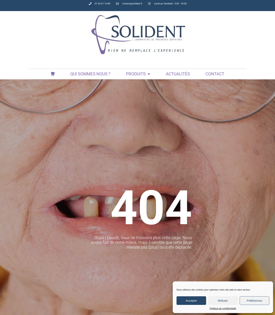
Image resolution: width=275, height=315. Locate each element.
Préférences (254, 300)
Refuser (223, 300)
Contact (215, 74)
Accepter (191, 300)
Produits (138, 74)
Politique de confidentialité (223, 308)
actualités (178, 74)
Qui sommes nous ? (90, 74)
